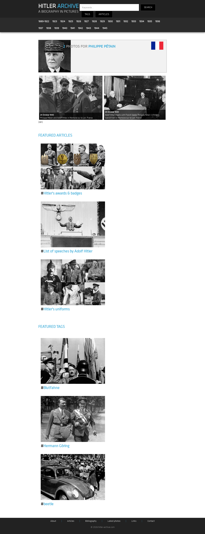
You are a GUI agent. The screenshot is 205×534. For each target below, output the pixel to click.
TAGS (87, 14)
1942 (80, 28)
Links (133, 521)
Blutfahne (50, 387)
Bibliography (90, 521)
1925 (70, 21)
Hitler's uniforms (55, 309)
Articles (70, 521)
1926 (78, 21)
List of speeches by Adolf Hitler (66, 251)
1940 (64, 28)
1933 (133, 21)
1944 (96, 28)
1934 (141, 21)
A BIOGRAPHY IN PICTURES (58, 11)
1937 (40, 28)
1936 (157, 21)
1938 (48, 28)
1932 (125, 21)
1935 (149, 21)
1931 (118, 21)
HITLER (58, 6)
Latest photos (114, 521)
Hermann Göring (55, 446)
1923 (54, 21)
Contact (151, 521)
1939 (56, 28)
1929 (102, 21)
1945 (104, 28)
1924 (62, 21)
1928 (94, 21)
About (53, 521)
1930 (110, 21)
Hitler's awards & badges (61, 193)
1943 (88, 28)
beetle (47, 504)
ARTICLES (104, 14)
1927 (86, 21)
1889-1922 (43, 21)
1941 (72, 28)
